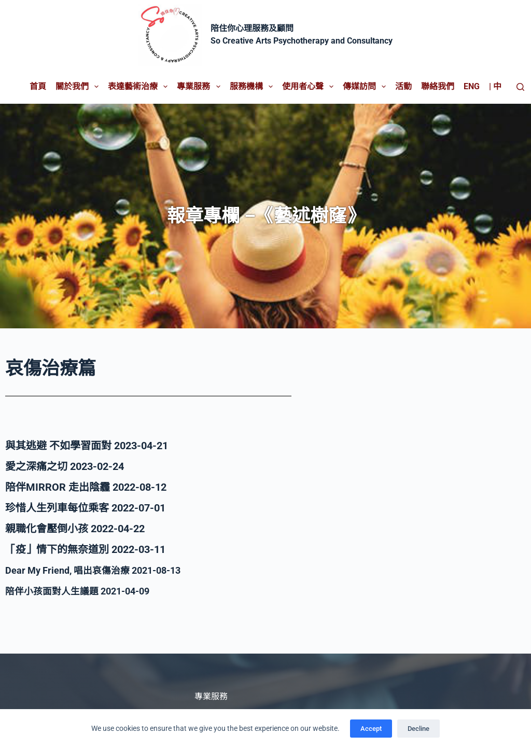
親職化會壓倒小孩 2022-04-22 (75, 528)
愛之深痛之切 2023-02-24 (64, 466)
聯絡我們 (437, 86)
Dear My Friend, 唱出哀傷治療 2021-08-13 (102, 570)
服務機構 (253, 86)
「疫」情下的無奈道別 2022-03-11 (85, 549)
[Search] (520, 87)
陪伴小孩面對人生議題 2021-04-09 (85, 591)
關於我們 (79, 86)
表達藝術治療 (140, 86)
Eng (472, 86)
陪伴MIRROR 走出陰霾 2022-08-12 (85, 487)
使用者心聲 (310, 86)
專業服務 (200, 86)
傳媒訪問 (366, 86)
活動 (403, 86)
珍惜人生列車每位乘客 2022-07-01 (85, 508)
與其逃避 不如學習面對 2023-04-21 (86, 445)
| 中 (495, 86)
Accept (371, 728)
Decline (418, 728)
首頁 (38, 86)
